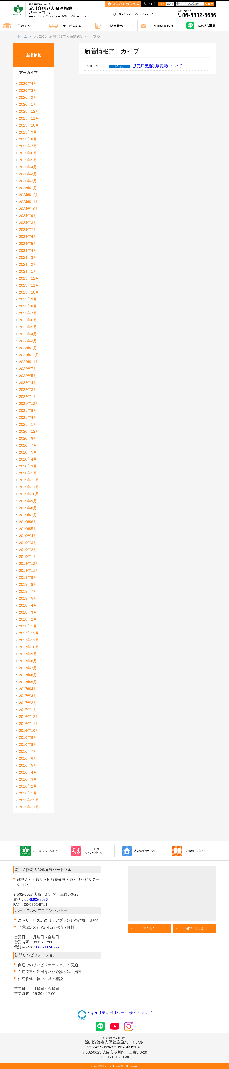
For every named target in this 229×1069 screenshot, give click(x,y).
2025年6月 (28, 153)
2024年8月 (28, 223)
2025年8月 (28, 139)
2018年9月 (28, 577)
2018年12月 (29, 563)
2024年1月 (28, 271)
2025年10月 (29, 125)
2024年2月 (28, 264)
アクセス (149, 928)
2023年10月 (29, 292)
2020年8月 (28, 438)
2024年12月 (29, 195)
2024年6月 (28, 236)
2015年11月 (29, 807)
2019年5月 (28, 529)
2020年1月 (28, 473)
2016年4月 (28, 772)
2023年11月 (29, 285)
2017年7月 (28, 668)
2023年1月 (28, 348)
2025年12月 (29, 111)
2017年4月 (28, 689)
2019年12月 (29, 480)
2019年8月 (28, 508)
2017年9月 (28, 654)
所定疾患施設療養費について (157, 66)
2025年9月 (28, 132)
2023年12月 (29, 278)
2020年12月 (29, 431)
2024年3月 (28, 257)
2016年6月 (28, 758)
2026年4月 (28, 83)
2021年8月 (28, 410)
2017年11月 (29, 640)
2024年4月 (28, 250)
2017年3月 (28, 696)
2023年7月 (28, 313)
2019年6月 (28, 522)
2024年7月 (28, 230)
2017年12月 (29, 633)
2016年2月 (28, 786)
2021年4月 (28, 417)
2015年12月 (29, 800)
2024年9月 (28, 216)
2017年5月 (28, 682)
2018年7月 (28, 591)
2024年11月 (29, 202)
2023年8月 (28, 306)
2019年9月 (28, 501)
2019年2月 (28, 550)
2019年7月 (28, 515)
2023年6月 (28, 320)
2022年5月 (28, 376)
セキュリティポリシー (100, 1013)
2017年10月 (29, 647)
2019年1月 (28, 557)
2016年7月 (28, 751)
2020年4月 (28, 459)
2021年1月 (28, 424)
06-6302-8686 (36, 899)
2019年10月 (29, 494)
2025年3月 (28, 174)
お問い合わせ (194, 928)
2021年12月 (29, 403)
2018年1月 (28, 626)
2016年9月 (28, 737)
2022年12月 (29, 355)
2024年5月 (28, 243)
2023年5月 (28, 327)
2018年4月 (28, 605)
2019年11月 (29, 487)
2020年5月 (28, 452)
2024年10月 (29, 209)
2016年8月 (28, 744)
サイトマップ (140, 1013)
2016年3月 (28, 779)
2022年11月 (29, 362)
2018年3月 (28, 612)
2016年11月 (29, 724)
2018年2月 (28, 619)
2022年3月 (28, 390)
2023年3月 (28, 341)
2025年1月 (28, 188)
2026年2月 (28, 97)
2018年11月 (29, 570)
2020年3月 (28, 466)
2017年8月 (28, 661)
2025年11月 (29, 118)
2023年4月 (28, 334)
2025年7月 (28, 146)
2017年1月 (28, 710)
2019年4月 (28, 536)
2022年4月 (28, 383)
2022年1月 (28, 397)
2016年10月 (29, 730)
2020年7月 (28, 445)
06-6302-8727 (48, 947)
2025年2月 (28, 181)
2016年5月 (28, 765)
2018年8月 (28, 584)
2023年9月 (28, 299)
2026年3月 (28, 90)
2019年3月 (28, 543)
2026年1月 (28, 104)
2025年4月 (28, 167)
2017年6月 (28, 675)
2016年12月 (29, 717)
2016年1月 (28, 793)
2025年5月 (28, 160)
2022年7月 (28, 369)
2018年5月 (28, 598)
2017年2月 (28, 703)
